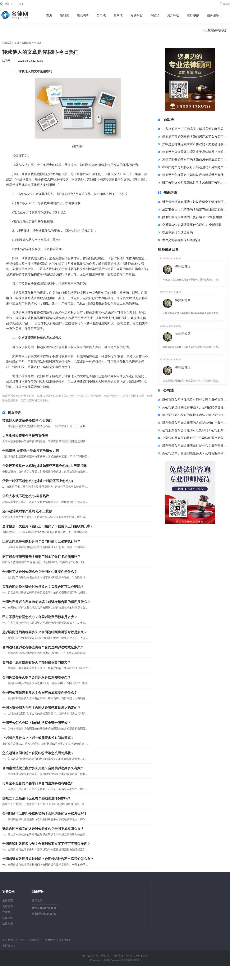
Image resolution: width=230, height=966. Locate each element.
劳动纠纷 (136, 15)
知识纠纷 (83, 15)
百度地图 (50, 940)
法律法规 (26, 42)
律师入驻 (37, 900)
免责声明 (64, 940)
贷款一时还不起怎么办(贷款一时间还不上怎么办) (37, 481)
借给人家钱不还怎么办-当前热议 (25, 496)
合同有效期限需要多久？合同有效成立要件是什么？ (39, 692)
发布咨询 (7, 906)
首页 (21, 4)
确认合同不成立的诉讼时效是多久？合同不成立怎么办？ (43, 829)
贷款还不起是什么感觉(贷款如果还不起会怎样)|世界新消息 (44, 466)
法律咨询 (7, 917)
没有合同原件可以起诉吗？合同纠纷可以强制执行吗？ (41, 541)
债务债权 (213, 15)
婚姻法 (64, 15)
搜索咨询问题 (214, 30)
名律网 (106, 960)
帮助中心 (35, 940)
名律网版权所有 (131, 960)
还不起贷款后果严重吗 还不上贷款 (27, 511)
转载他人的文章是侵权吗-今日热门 (27, 420)
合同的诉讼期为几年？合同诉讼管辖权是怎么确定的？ (41, 708)
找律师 (6, 912)
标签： (55, 400)
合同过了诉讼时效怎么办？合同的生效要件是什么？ (39, 572)
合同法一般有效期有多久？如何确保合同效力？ (36, 662)
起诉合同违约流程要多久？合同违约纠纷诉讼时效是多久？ (44, 632)
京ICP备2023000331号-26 (95, 955)
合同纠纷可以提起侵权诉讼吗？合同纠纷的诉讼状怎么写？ (44, 813)
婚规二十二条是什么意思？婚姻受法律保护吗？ (36, 798)
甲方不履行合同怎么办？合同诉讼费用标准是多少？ (39, 617)
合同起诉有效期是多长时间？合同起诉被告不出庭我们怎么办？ (48, 859)
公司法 (101, 15)
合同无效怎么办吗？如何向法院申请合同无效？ (36, 723)
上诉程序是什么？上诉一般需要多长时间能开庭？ (38, 738)
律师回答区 (183, 266)
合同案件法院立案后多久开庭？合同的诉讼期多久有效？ (43, 768)
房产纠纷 (173, 15)
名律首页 (7, 900)
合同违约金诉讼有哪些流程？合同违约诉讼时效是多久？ (43, 647)
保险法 (154, 15)
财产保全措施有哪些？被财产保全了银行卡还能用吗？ (41, 556)
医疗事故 (193, 15)
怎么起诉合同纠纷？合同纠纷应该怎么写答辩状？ (38, 753)
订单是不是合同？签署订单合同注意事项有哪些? (37, 783)
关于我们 (21, 940)
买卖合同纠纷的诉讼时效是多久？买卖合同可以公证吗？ (43, 587)
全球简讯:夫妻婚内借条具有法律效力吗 (30, 451)
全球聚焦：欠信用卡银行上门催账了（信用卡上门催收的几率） (48, 526)
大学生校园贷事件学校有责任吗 (25, 435)
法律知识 (7, 923)
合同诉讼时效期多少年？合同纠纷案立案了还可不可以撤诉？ (46, 844)
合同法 (118, 15)
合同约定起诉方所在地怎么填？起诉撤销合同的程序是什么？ (46, 602)
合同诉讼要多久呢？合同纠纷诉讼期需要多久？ (36, 677)
